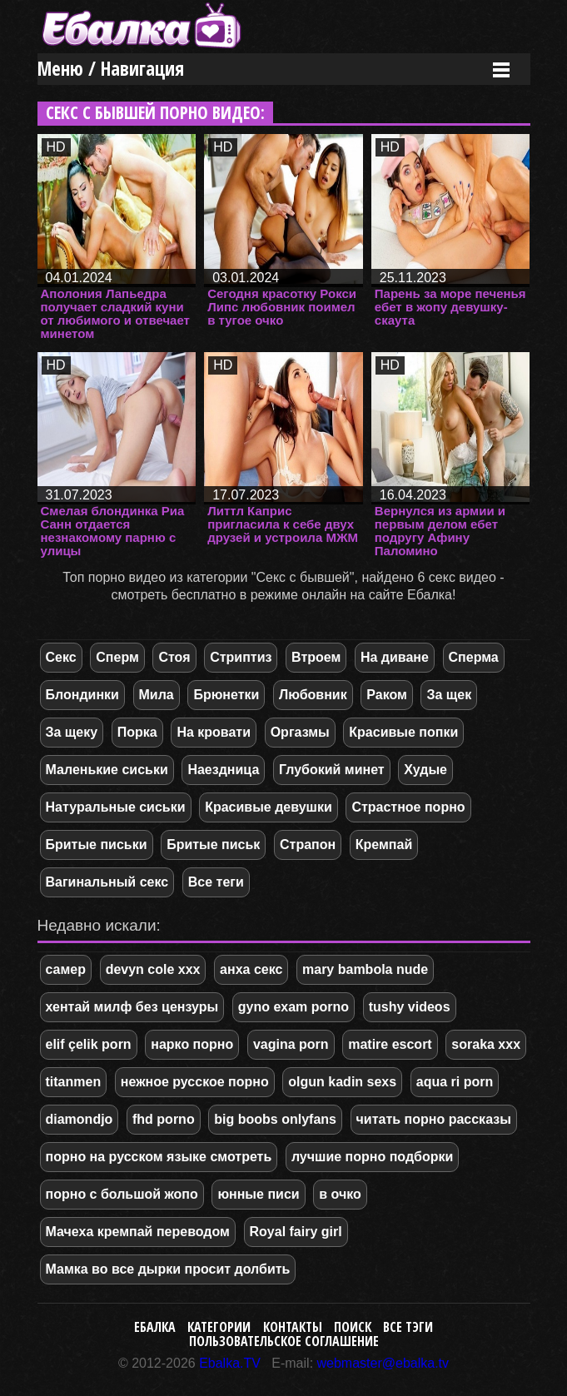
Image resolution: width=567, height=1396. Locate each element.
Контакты (292, 1327)
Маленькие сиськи (107, 770)
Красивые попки (403, 732)
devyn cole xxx (153, 969)
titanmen (74, 1082)
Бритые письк (213, 844)
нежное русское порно (195, 1082)
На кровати (214, 732)
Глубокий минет (332, 770)
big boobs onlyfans (275, 1119)
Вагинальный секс (107, 882)
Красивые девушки (268, 807)
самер (66, 969)
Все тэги (408, 1327)
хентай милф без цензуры (132, 1007)
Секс (61, 657)
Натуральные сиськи (116, 807)
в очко (340, 1194)
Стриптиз (240, 657)
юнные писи (258, 1194)
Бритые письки (96, 844)
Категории (219, 1327)
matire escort (390, 1044)
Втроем (316, 657)
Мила (156, 695)
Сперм (117, 657)
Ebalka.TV (230, 1363)
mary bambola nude (365, 969)
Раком (386, 695)
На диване (395, 657)
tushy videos (409, 1007)
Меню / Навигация (110, 69)
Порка (137, 732)
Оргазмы (300, 732)
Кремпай (384, 844)
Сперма (474, 657)
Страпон (308, 844)
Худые (425, 770)
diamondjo (79, 1119)
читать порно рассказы (433, 1119)
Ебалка (155, 1327)
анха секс (251, 969)
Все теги (216, 882)
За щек (448, 695)
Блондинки (82, 695)
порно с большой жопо (122, 1194)
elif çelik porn (89, 1044)
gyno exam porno (293, 1007)
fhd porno (163, 1119)
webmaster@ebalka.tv (383, 1363)
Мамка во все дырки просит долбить (168, 1269)
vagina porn (291, 1044)
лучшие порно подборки (372, 1157)
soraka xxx (485, 1044)
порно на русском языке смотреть (159, 1157)
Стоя (174, 657)
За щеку (72, 732)
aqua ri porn (454, 1082)
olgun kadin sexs (342, 1082)
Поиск (352, 1327)
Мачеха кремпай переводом (138, 1232)
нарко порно (192, 1044)
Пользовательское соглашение (284, 1341)
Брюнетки (226, 695)
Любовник (313, 695)
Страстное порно (408, 807)
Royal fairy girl (296, 1232)
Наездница (223, 770)
